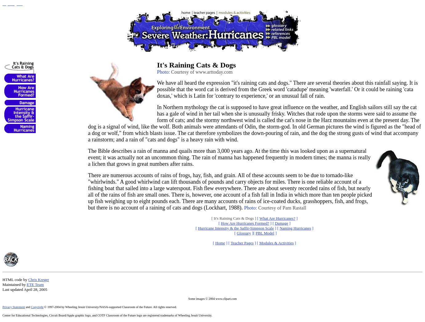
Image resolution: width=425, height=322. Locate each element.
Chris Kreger (38, 279)
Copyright (37, 307)
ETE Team (35, 284)
